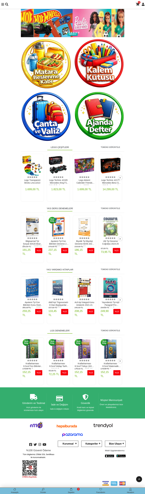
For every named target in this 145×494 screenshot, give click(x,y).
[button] (24, 23)
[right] (120, 178)
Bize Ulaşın (115, 444)
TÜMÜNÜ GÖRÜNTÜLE (110, 147)
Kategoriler (91, 444)
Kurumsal (68, 444)
